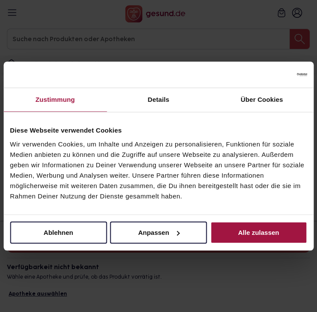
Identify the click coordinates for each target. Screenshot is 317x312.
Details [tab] (159, 99)
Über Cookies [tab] (262, 99)
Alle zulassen (258, 232)
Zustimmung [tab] (55, 99)
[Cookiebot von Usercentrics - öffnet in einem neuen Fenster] (269, 74)
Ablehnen (58, 232)
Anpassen (158, 232)
